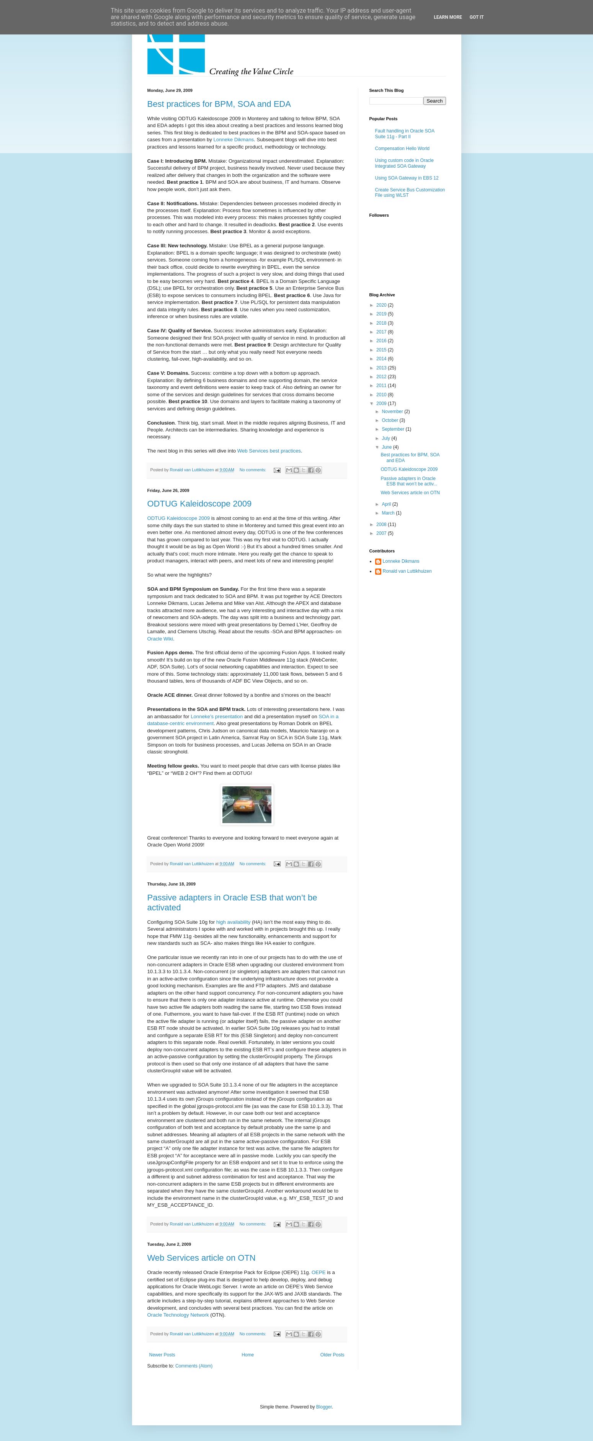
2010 (382, 394)
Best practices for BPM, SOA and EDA (219, 104)
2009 (382, 403)
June (387, 447)
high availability (233, 922)
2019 (382, 314)
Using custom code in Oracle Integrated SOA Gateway (404, 163)
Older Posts (332, 1355)
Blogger (324, 1407)
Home (248, 1355)
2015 (382, 350)
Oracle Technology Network (178, 1315)
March (389, 513)
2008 (382, 524)
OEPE (319, 1272)
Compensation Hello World (402, 148)
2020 (382, 305)
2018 (382, 323)
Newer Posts (162, 1355)
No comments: (254, 469)
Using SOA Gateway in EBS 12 (407, 178)
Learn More (448, 17)
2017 (382, 332)
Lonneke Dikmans (234, 139)
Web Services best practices (269, 451)
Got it (477, 17)
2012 (382, 376)
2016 (382, 340)
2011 (382, 385)
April (387, 504)
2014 (382, 358)
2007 (382, 533)
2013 (382, 368)
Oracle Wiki (160, 639)
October (390, 420)
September (393, 429)
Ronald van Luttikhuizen (407, 571)
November (393, 411)
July (386, 438)
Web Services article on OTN (201, 1258)
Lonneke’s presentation (217, 716)
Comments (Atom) (193, 1366)
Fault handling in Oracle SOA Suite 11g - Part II (405, 133)
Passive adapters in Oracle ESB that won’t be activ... (409, 481)
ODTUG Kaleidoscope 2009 (199, 503)
